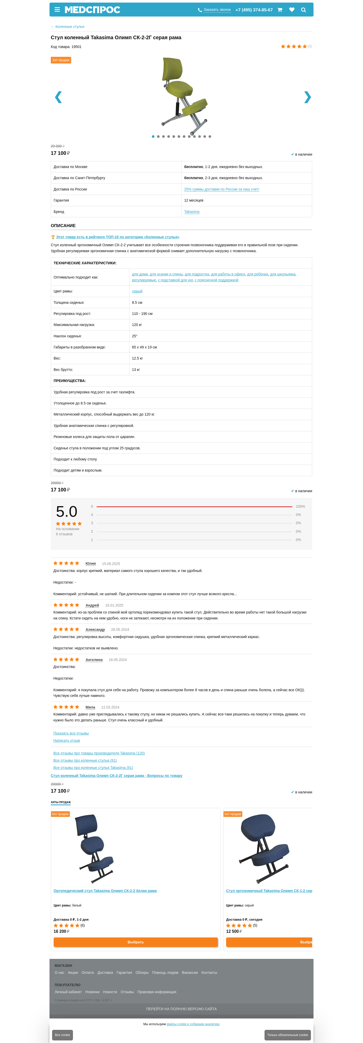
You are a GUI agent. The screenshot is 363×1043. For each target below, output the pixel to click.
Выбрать (136, 942)
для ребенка (257, 274)
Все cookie (62, 1035)
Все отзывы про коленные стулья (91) (85, 760)
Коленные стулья (67, 27)
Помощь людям (165, 972)
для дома (140, 274)
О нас (59, 972)
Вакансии (190, 972)
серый (137, 291)
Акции (73, 972)
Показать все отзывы (71, 733)
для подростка (197, 274)
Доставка (105, 972)
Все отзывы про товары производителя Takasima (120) (99, 753)
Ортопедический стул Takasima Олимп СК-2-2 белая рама (105, 891)
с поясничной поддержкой (216, 280)
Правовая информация (156, 992)
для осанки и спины (166, 274)
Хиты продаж (61, 802)
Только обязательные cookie (287, 1035)
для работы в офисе (228, 274)
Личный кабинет (68, 992)
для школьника (282, 274)
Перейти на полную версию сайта (181, 1009)
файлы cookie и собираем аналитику (193, 1024)
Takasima (192, 212)
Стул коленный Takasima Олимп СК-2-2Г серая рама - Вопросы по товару (116, 776)
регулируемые (144, 280)
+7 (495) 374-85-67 (254, 9)
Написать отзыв (66, 740)
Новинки (92, 992)
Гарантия (124, 972)
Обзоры (142, 972)
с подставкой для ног (175, 280)
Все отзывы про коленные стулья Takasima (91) (93, 768)
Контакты (209, 972)
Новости (110, 992)
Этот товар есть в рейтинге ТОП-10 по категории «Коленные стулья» (117, 237)
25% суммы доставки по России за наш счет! (221, 189)
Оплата (87, 972)
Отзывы (127, 992)
